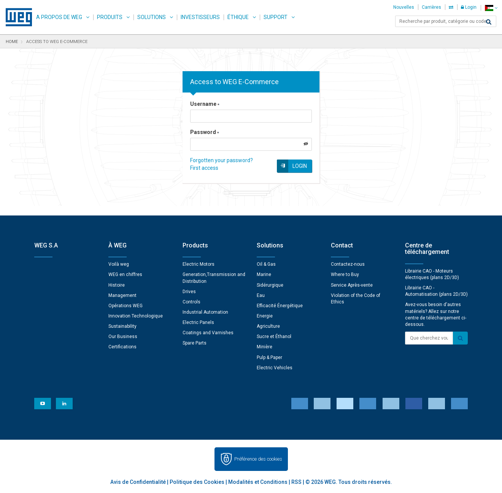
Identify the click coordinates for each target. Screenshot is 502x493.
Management (122, 295)
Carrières (431, 7)
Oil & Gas (266, 264)
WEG (16, 17)
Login (469, 7)
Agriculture (268, 326)
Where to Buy (345, 274)
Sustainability (122, 326)
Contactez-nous (348, 264)
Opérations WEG (125, 305)
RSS (296, 482)
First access (204, 168)
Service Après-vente (352, 285)
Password (204, 132)
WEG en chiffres (125, 274)
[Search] (488, 22)
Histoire (116, 285)
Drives (189, 291)
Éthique (238, 17)
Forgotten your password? (221, 160)
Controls (191, 302)
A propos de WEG (59, 17)
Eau (261, 295)
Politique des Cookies (197, 482)
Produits (109, 17)
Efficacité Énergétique (280, 305)
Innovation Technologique (135, 316)
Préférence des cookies (258, 459)
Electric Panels (198, 322)
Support (276, 17)
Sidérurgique (270, 285)
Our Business (122, 336)
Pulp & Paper (269, 357)
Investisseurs (200, 17)
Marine (264, 274)
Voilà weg (118, 264)
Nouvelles (403, 7)
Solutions (151, 17)
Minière (264, 346)
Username (204, 104)
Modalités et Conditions (258, 482)
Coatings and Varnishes (208, 332)
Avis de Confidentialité (138, 482)
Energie (265, 316)
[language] (491, 8)
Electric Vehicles (274, 367)
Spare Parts (195, 343)
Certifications (122, 346)
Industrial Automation (205, 312)
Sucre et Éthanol (274, 336)
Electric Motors (198, 264)
